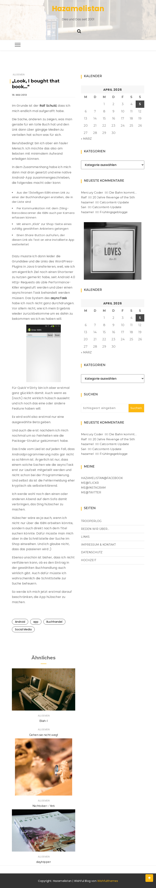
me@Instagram (93, 487)
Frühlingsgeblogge (114, 212)
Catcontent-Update (114, 202)
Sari (83, 207)
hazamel (87, 202)
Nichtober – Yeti (43, 806)
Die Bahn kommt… (123, 192)
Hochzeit (88, 560)
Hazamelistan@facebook (102, 478)
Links (85, 536)
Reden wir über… (95, 529)
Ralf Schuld (48, 105)
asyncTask (59, 298)
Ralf (84, 197)
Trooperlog (91, 521)
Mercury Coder (92, 192)
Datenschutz (91, 552)
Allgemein (19, 74)
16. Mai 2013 (19, 95)
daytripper (43, 862)
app (35, 622)
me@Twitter (91, 492)
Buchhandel (54, 622)
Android (20, 622)
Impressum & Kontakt (98, 544)
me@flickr (90, 483)
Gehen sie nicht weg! (43, 735)
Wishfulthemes (107, 881)
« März (86, 138)
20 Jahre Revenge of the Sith (114, 197)
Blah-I (43, 721)
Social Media (23, 629)
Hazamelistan (78, 8)
